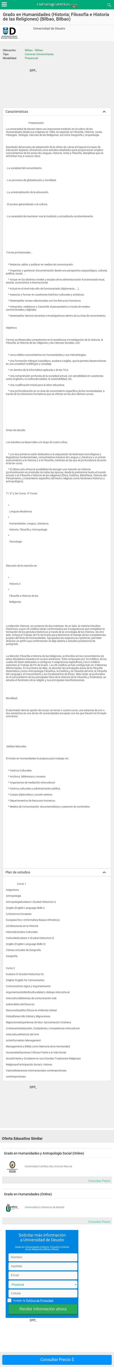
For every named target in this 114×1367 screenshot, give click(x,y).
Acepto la (33, 1300)
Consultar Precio (99, 1181)
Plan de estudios (17, 872)
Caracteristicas (16, 112)
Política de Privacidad (39, 1300)
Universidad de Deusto (49, 28)
